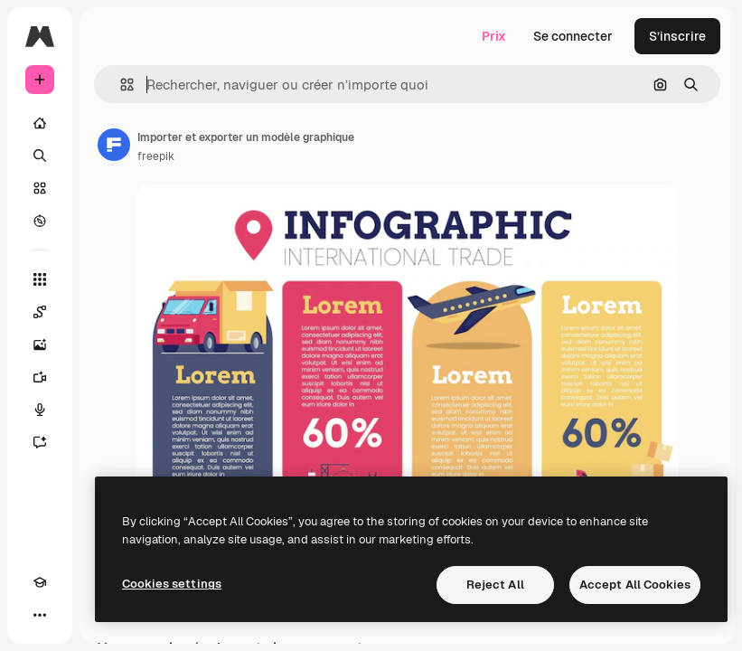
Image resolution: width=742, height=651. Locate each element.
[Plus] (39, 614)
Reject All (495, 584)
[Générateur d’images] (39, 344)
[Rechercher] (39, 155)
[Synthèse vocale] (39, 409)
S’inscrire (677, 36)
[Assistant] (39, 442)
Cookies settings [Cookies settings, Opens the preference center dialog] (171, 583)
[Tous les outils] (39, 279)
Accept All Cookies (634, 584)
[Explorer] (39, 220)
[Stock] (39, 188)
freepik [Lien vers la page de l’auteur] (155, 156)
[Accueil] (39, 122)
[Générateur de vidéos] (39, 377)
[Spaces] (39, 311)
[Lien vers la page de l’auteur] (114, 144)
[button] (120, 84)
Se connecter (573, 36)
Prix (494, 36)
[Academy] (39, 582)
